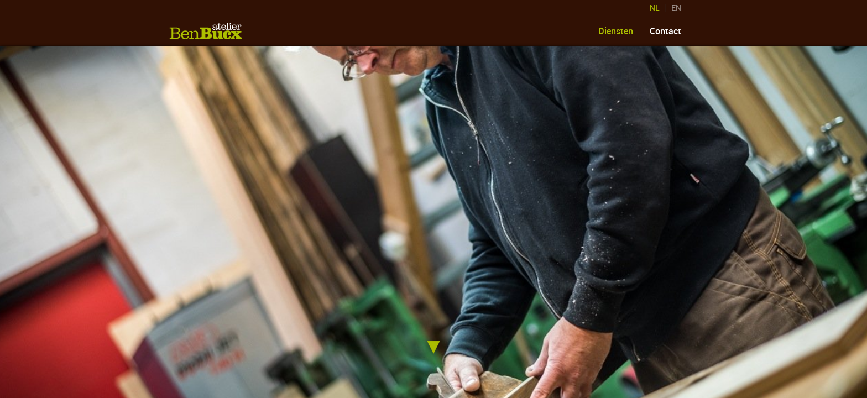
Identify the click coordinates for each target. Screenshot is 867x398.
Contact (665, 31)
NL (655, 8)
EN (676, 8)
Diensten (615, 31)
